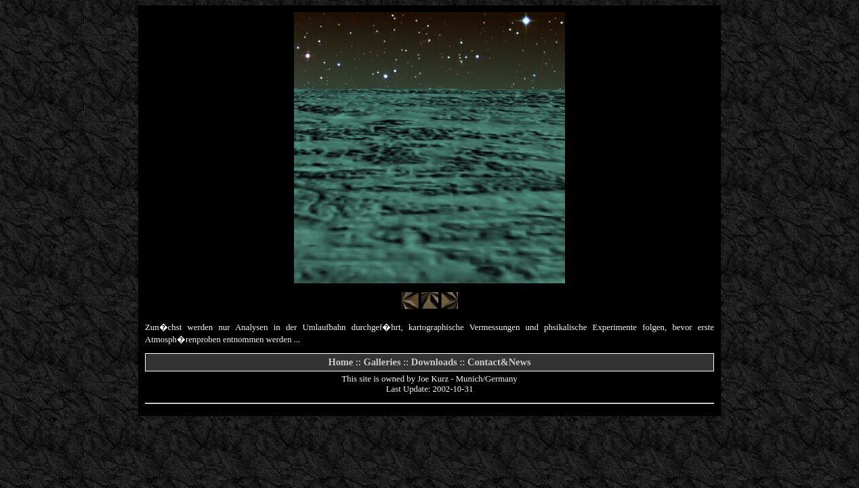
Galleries (381, 362)
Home (340, 362)
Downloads (434, 362)
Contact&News (499, 362)
